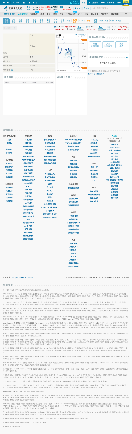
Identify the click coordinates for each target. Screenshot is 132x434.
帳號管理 (9, 167)
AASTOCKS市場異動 (50, 207)
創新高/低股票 (28, 156)
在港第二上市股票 (28, 180)
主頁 (9, 140)
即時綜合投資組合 (50, 217)
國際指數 (28, 143)
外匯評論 (73, 174)
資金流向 (50, 194)
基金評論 (73, 171)
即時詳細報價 (50, 143)
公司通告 (28, 190)
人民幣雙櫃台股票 (28, 160)
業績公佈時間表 (28, 206)
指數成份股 (28, 167)
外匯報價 (94, 143)
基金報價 (94, 171)
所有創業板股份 (28, 177)
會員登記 (9, 163)
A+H (28, 220)
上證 (108, 27)
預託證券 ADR (28, 223)
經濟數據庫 (28, 232)
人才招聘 (9, 191)
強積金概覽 (94, 191)
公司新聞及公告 (50, 204)
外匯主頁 (94, 140)
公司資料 (50, 211)
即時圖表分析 (50, 146)
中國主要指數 (28, 146)
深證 (108, 29)
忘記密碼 (9, 170)
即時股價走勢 (50, 181)
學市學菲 (114, 159)
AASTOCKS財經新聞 (73, 140)
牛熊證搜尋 (73, 216)
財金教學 (9, 153)
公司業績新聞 (28, 200)
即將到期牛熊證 (73, 229)
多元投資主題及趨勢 (114, 165)
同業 (50, 197)
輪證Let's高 (114, 177)
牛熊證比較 (73, 219)
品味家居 (114, 189)
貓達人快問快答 (115, 150)
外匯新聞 (94, 146)
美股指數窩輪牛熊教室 (114, 180)
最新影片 (114, 144)
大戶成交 (50, 191)
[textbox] (110, 8)
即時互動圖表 (50, 150)
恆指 (55, 27)
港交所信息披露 (73, 146)
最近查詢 (8, 77)
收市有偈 (114, 153)
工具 (94, 181)
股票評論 (73, 164)
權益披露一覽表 (28, 216)
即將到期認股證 (73, 205)
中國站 (9, 143)
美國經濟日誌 (73, 263)
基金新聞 (94, 174)
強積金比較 (94, 198)
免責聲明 (100, 74)
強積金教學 (94, 201)
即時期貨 (28, 150)
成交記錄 (50, 187)
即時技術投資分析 (50, 214)
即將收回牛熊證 (73, 226)
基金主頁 (94, 167)
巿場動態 (94, 153)
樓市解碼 (114, 198)
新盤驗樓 (114, 192)
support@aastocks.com (22, 277)
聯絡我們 (9, 177)
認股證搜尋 (73, 199)
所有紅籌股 (28, 173)
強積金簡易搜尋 (94, 195)
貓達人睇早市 (115, 147)
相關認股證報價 (50, 156)
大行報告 (28, 203)
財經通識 (114, 186)
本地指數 (28, 140)
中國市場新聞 (73, 150)
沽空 (50, 184)
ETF (28, 186)
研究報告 (73, 177)
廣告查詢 (9, 194)
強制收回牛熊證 (73, 233)
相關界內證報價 (50, 163)
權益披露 (50, 201)
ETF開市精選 (115, 162)
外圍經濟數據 (73, 267)
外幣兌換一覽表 (94, 156)
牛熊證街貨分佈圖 (73, 223)
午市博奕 (114, 156)
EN (17, 2)
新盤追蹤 (114, 195)
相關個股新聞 (96, 57)
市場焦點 (114, 174)
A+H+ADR (28, 226)
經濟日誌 (28, 229)
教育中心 (91, 74)
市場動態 (73, 250)
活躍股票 (28, 153)
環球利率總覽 (28, 239)
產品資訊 (9, 149)
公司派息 (28, 196)
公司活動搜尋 (28, 210)
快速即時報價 (50, 140)
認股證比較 (73, 202)
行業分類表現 (28, 163)
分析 (73, 253)
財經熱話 (114, 171)
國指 (88, 27)
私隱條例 (9, 201)
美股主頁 (73, 243)
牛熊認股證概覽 (73, 188)
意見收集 (9, 173)
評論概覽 (73, 160)
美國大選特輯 (115, 168)
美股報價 (73, 247)
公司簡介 (9, 188)
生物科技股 (28, 183)
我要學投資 (114, 183)
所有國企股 (28, 170)
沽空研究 (28, 193)
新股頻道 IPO (28, 213)
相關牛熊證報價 (50, 160)
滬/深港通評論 (73, 167)
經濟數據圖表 (28, 236)
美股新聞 (73, 260)
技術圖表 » (82, 35)
